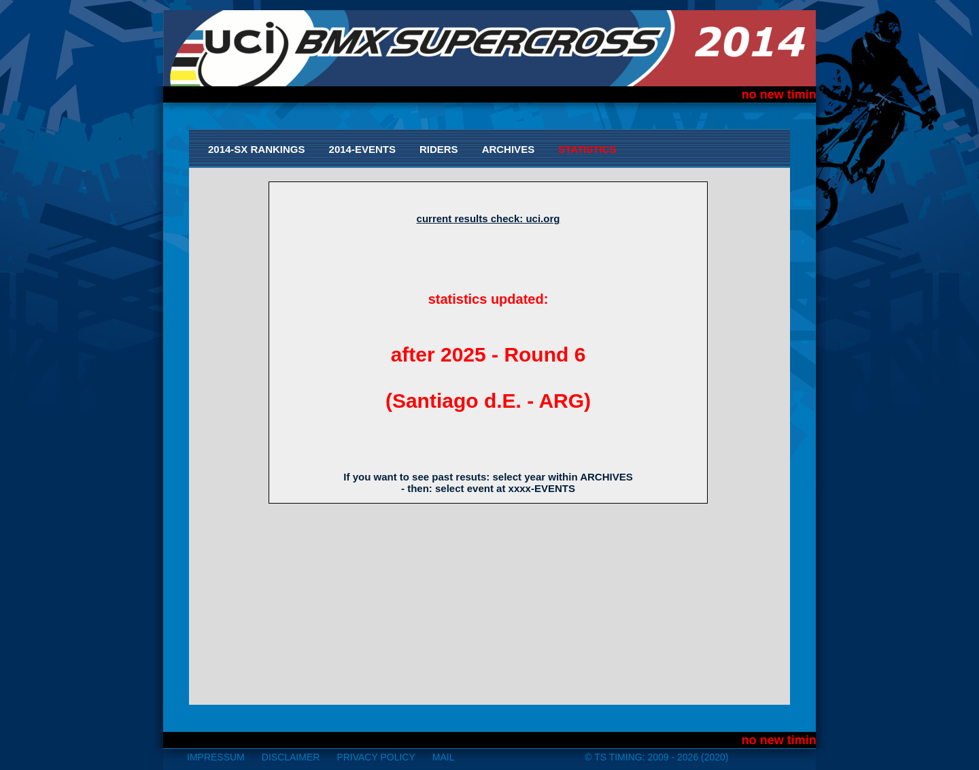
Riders (438, 149)
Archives (508, 149)
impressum (216, 757)
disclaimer (291, 757)
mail (443, 757)
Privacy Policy (376, 757)
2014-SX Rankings (256, 149)
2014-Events (362, 149)
